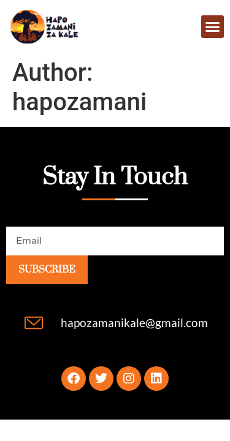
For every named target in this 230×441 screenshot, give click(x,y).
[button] (212, 27)
